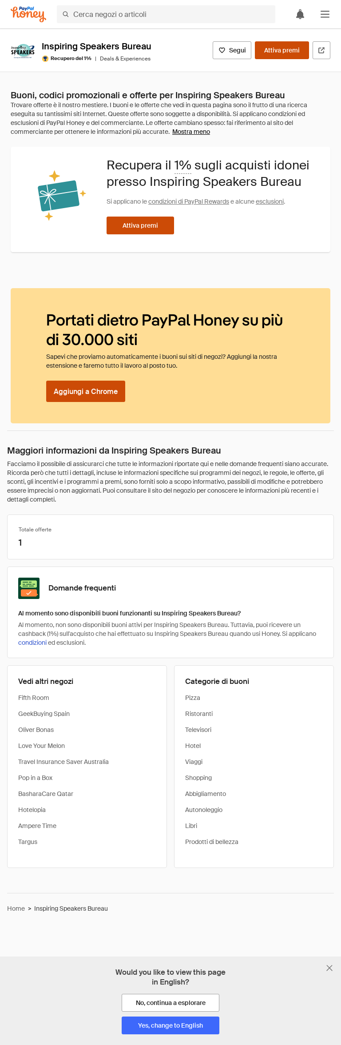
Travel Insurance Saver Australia (63, 762)
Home (16, 908)
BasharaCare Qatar (45, 794)
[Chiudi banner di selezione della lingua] (329, 968)
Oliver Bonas (36, 730)
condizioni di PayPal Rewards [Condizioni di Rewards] (188, 201)
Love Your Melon (41, 746)
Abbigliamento (205, 794)
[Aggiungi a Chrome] (85, 391)
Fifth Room (33, 698)
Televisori (198, 730)
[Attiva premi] (282, 50)
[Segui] (232, 50)
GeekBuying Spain (44, 714)
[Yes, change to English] (170, 1025)
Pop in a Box (35, 778)
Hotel (193, 746)
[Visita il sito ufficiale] (321, 50)
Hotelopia (32, 810)
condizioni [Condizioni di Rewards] (32, 643)
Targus (27, 842)
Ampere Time (37, 826)
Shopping (198, 778)
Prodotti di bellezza (211, 842)
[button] (325, 14)
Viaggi (193, 762)
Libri (191, 826)
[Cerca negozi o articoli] (166, 14)
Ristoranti (199, 714)
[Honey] (28, 14)
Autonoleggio (203, 810)
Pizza (192, 698)
